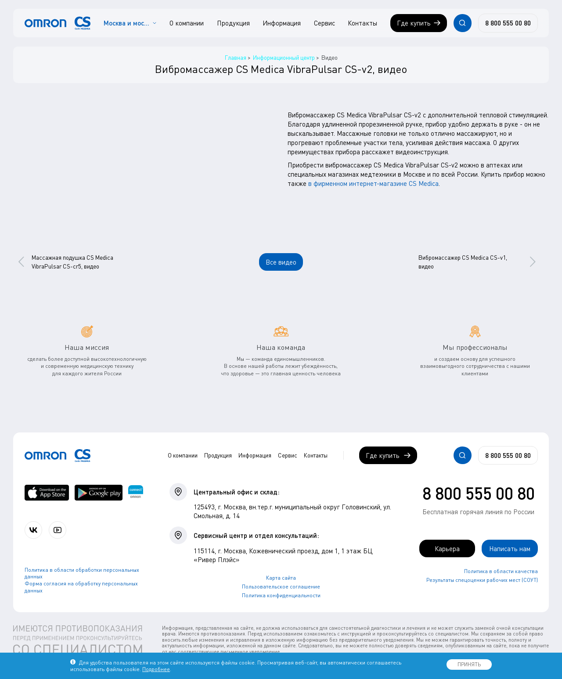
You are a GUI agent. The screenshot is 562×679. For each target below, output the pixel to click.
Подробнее (156, 669)
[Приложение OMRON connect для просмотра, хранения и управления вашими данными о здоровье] (135, 493)
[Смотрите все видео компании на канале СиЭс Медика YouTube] (57, 530)
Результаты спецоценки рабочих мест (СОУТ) (482, 580)
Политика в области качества (501, 571)
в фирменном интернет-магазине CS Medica (373, 183)
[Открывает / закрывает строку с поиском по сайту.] (462, 23)
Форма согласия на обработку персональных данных (81, 587)
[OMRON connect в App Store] (47, 493)
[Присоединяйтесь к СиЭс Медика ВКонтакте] (33, 530)
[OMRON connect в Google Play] (98, 493)
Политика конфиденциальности (281, 595)
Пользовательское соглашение (281, 586)
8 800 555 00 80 (478, 493)
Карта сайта (281, 577)
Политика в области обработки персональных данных (82, 573)
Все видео (281, 262)
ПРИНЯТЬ (469, 664)
